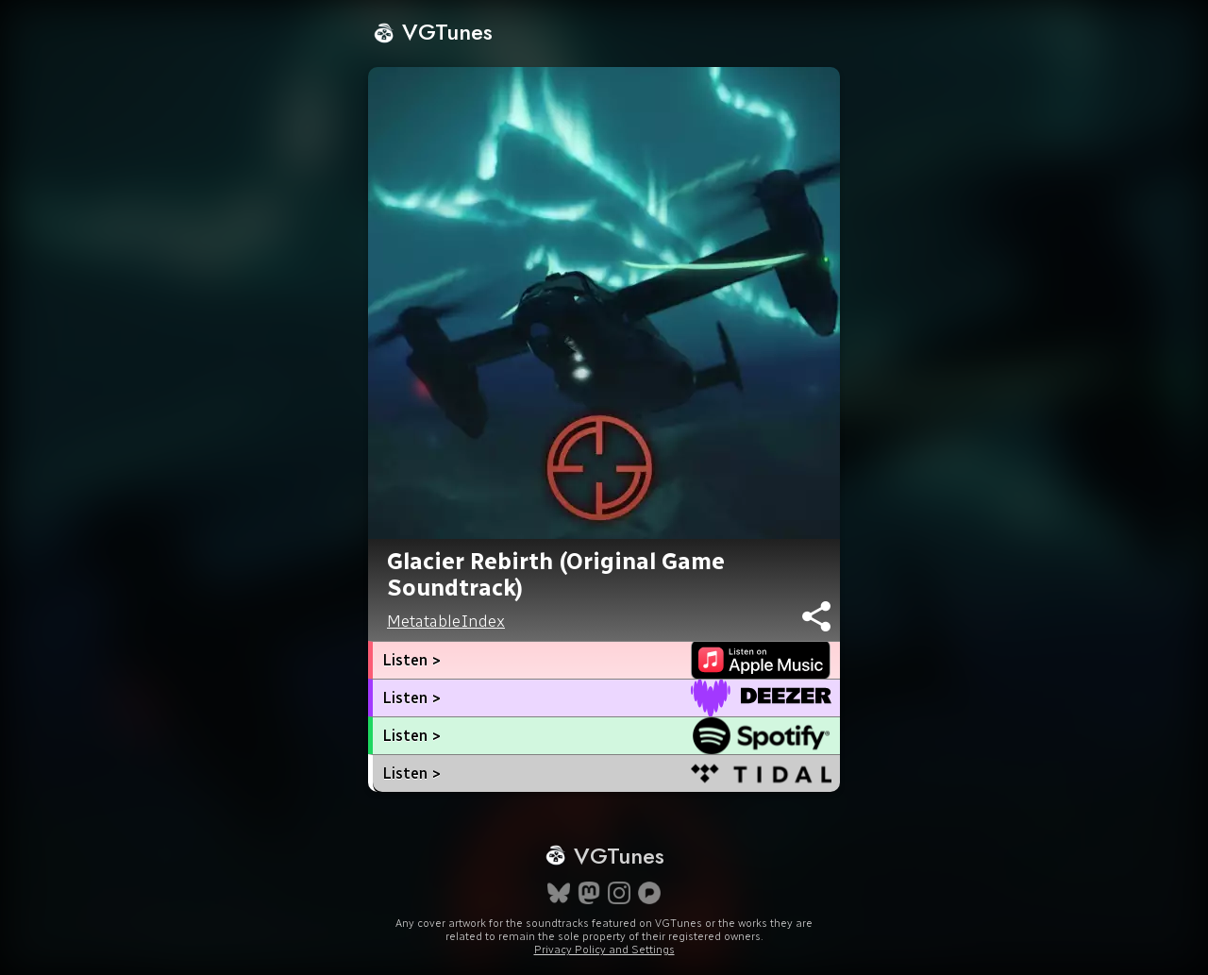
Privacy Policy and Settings (604, 949)
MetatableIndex (446, 621)
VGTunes (433, 31)
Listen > (411, 660)
